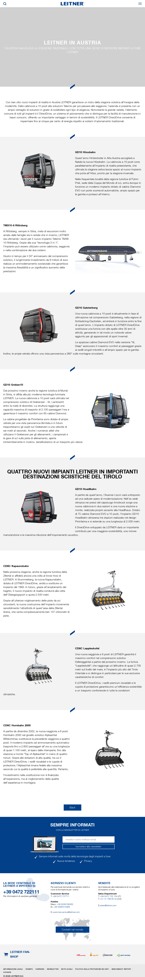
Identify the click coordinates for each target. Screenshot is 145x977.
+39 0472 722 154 (108, 896)
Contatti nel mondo (72, 929)
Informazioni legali (13, 969)
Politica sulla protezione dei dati (92, 969)
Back (72, 807)
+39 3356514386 (61, 907)
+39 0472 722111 (21, 892)
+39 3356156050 (65, 904)
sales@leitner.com (108, 905)
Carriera (39, 969)
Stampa (29, 969)
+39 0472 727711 (61, 896)
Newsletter (52, 969)
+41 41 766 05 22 (108, 899)
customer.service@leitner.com (66, 912)
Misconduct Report (121, 969)
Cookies (7, 972)
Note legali (66, 969)
